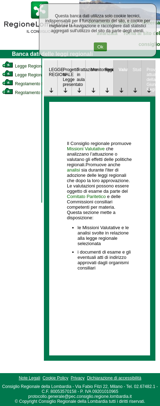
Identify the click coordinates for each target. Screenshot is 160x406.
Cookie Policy (55, 378)
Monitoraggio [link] (95, 69)
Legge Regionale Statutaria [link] (34, 74)
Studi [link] (137, 69)
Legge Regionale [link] (24, 66)
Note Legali (29, 378)
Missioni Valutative (86, 148)
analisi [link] (73, 170)
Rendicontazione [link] (109, 69)
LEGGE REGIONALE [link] (53, 72)
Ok (100, 47)
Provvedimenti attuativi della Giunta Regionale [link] (151, 79)
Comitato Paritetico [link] (86, 196)
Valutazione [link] (123, 69)
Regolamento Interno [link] (28, 83)
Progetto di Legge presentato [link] (67, 77)
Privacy (78, 378)
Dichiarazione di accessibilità (114, 378)
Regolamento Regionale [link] (31, 92)
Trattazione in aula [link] (81, 74)
